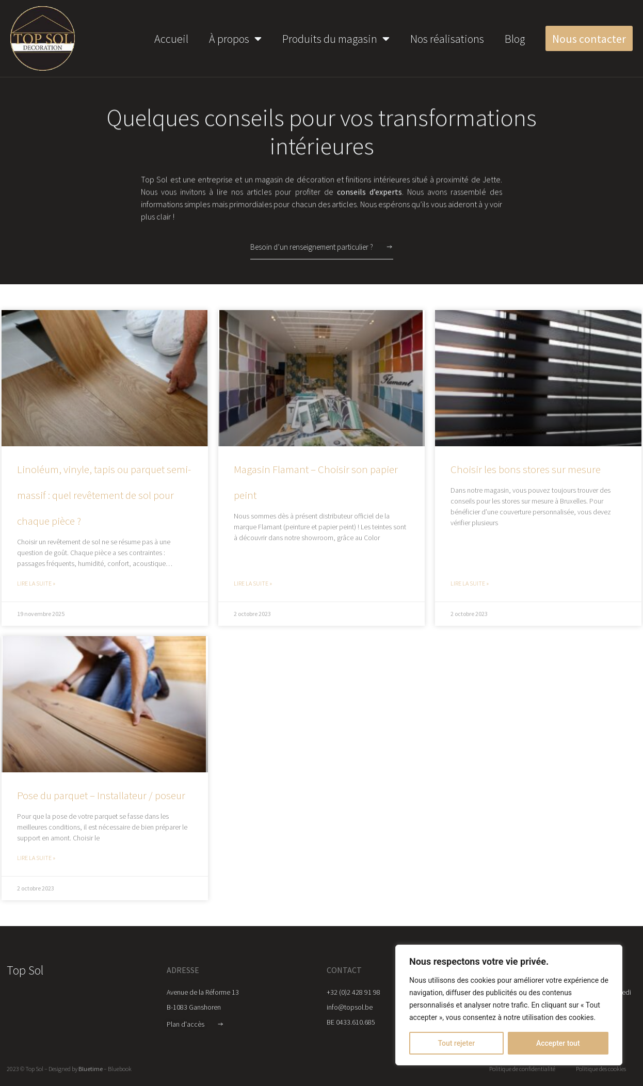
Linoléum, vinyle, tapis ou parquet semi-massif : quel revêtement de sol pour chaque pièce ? (104, 495)
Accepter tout (558, 1043)
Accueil (171, 38)
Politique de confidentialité (522, 1069)
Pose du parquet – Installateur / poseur (101, 795)
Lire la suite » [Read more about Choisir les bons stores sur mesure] (470, 583)
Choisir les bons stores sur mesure (526, 469)
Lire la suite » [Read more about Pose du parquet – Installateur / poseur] (36, 858)
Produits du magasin (336, 39)
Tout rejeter (456, 1043)
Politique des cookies (601, 1069)
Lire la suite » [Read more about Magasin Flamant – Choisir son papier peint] (253, 583)
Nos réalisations (447, 38)
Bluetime (90, 1069)
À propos (235, 39)
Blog (515, 38)
